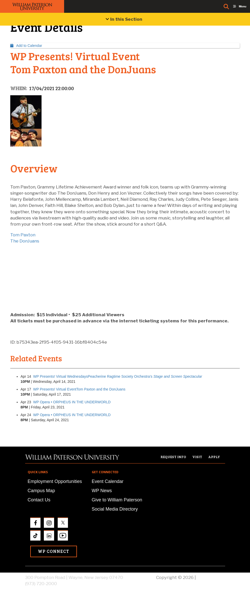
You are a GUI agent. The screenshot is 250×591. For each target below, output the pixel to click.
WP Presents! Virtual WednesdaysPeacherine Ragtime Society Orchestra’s (117, 376)
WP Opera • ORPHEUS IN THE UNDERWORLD (72, 402)
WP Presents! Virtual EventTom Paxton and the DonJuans (79, 389)
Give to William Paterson (117, 499)
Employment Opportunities (55, 481)
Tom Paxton (22, 234)
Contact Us (39, 499)
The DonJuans (24, 241)
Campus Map (41, 490)
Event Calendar (108, 481)
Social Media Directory (115, 509)
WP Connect (53, 551)
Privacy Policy (211, 577)
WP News (102, 490)
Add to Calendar (26, 46)
